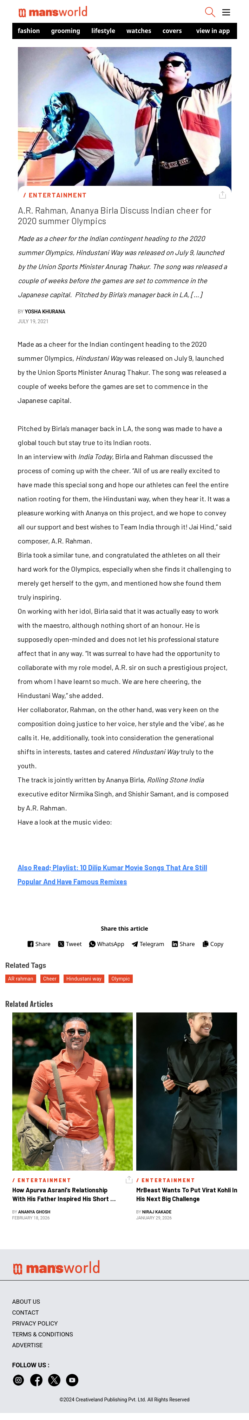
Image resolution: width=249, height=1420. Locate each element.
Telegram (147, 944)
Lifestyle (103, 31)
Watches (138, 31)
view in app (213, 31)
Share (39, 944)
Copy (212, 944)
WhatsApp (106, 944)
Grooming (65, 31)
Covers (172, 31)
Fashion (29, 31)
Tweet (70, 944)
